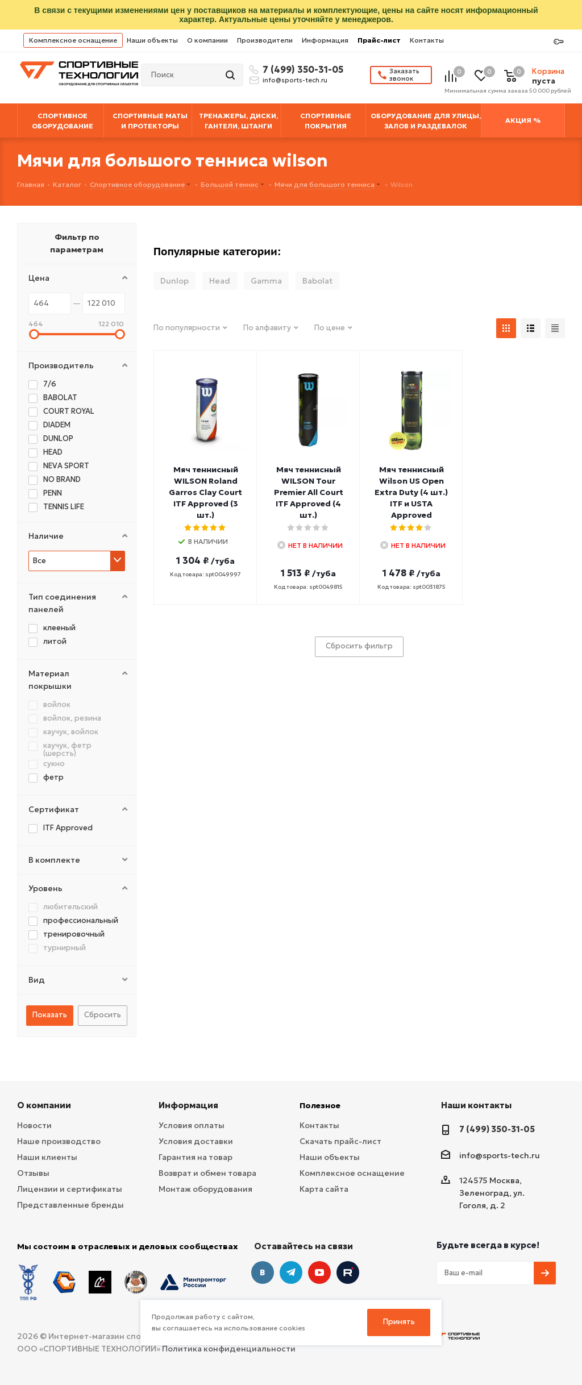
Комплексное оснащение (73, 40)
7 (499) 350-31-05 (301, 69)
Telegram (291, 1272)
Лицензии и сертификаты (69, 1189)
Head (219, 281)
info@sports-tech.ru (295, 80)
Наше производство (59, 1141)
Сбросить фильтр (359, 646)
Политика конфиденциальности (229, 1349)
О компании (207, 40)
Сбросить (102, 1015)
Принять (399, 1321)
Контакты (427, 40)
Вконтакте (262, 1272)
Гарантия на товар (195, 1157)
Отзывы (33, 1173)
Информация (325, 40)
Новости (34, 1125)
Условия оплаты (192, 1125)
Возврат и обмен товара (207, 1173)
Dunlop (174, 281)
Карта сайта (324, 1189)
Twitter (347, 1272)
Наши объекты (152, 40)
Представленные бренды (70, 1205)
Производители (265, 40)
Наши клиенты (47, 1157)
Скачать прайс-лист (340, 1141)
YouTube (319, 1272)
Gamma (266, 281)
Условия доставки (196, 1141)
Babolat (317, 281)
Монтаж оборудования (205, 1189)
